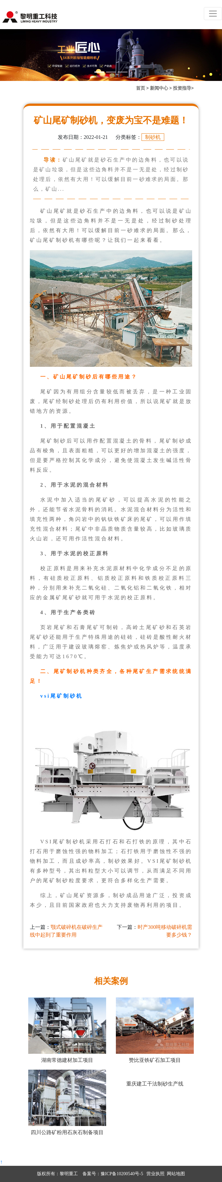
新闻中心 (159, 88)
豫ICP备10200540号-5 (122, 1173)
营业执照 (155, 1173)
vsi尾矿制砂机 (61, 696)
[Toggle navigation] (213, 13)
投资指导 (182, 88)
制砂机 (153, 137)
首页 (140, 88)
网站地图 (176, 1173)
